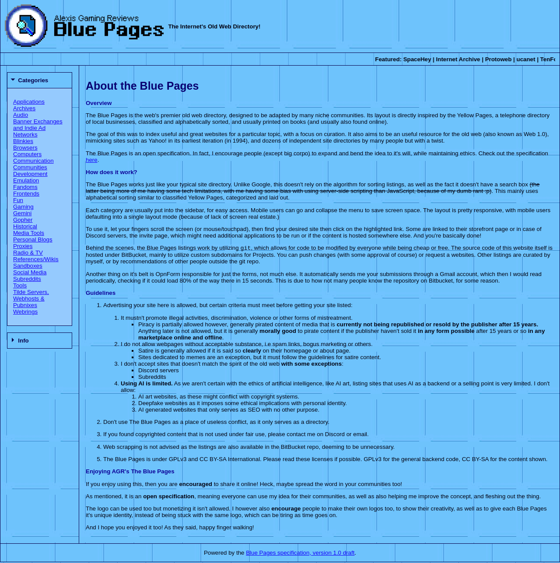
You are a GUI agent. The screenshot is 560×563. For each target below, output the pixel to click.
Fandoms (25, 187)
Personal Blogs (32, 239)
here (92, 160)
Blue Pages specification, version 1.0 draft (300, 553)
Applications (29, 101)
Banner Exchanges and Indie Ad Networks (38, 128)
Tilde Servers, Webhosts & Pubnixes (31, 298)
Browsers (25, 147)
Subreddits (27, 279)
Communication (33, 160)
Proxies (22, 246)
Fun (18, 200)
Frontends (26, 193)
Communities (30, 167)
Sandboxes (27, 265)
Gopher (22, 220)
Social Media (29, 272)
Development (30, 174)
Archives (24, 108)
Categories (33, 80)
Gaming (23, 206)
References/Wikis (36, 259)
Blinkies (23, 141)
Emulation (26, 180)
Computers (27, 154)
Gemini (22, 213)
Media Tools (28, 233)
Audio (20, 115)
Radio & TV (28, 252)
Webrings (25, 311)
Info (23, 340)
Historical (25, 226)
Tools (20, 285)
